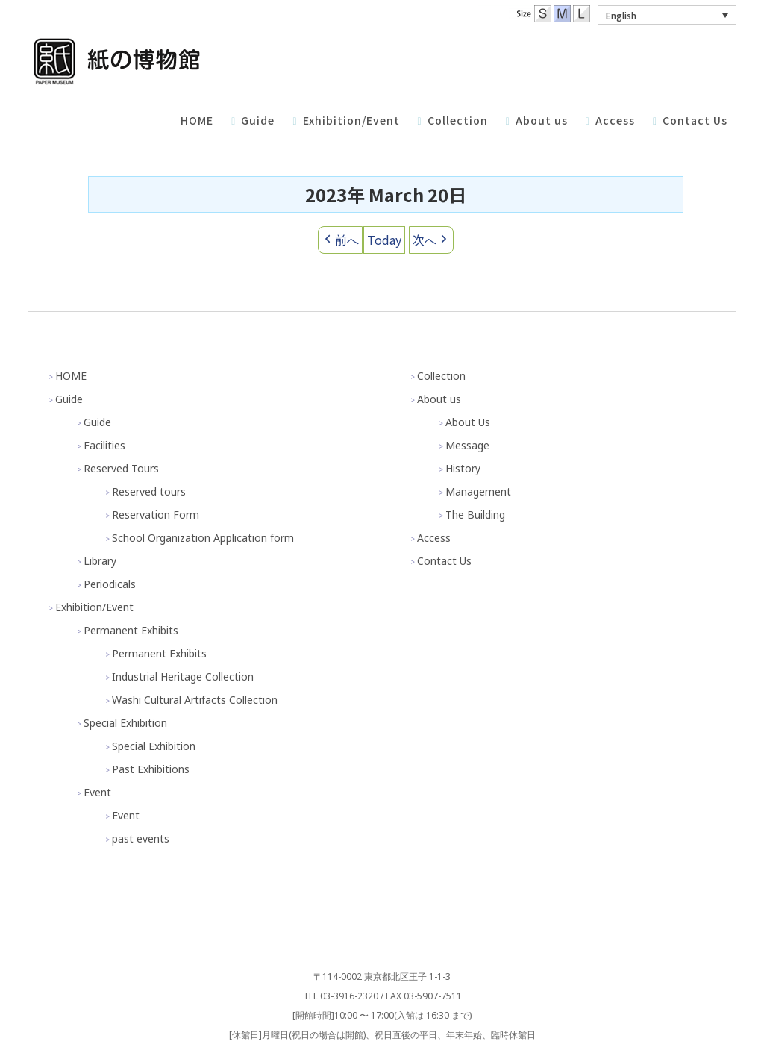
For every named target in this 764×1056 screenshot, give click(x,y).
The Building (475, 514)
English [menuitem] (621, 15)
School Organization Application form (203, 538)
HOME (71, 376)
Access (434, 538)
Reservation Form (155, 514)
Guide (69, 399)
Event (97, 792)
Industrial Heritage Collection (183, 676)
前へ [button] (340, 240)
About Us (467, 422)
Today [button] (384, 240)
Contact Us (444, 561)
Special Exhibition (125, 723)
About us (439, 399)
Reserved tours (149, 491)
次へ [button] (431, 240)
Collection (441, 376)
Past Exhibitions (151, 769)
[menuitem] (667, 15)
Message (467, 445)
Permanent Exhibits (131, 630)
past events (140, 838)
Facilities (104, 445)
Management (478, 491)
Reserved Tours (121, 468)
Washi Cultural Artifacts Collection (195, 700)
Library (100, 561)
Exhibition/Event (94, 607)
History (462, 468)
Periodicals (110, 584)
